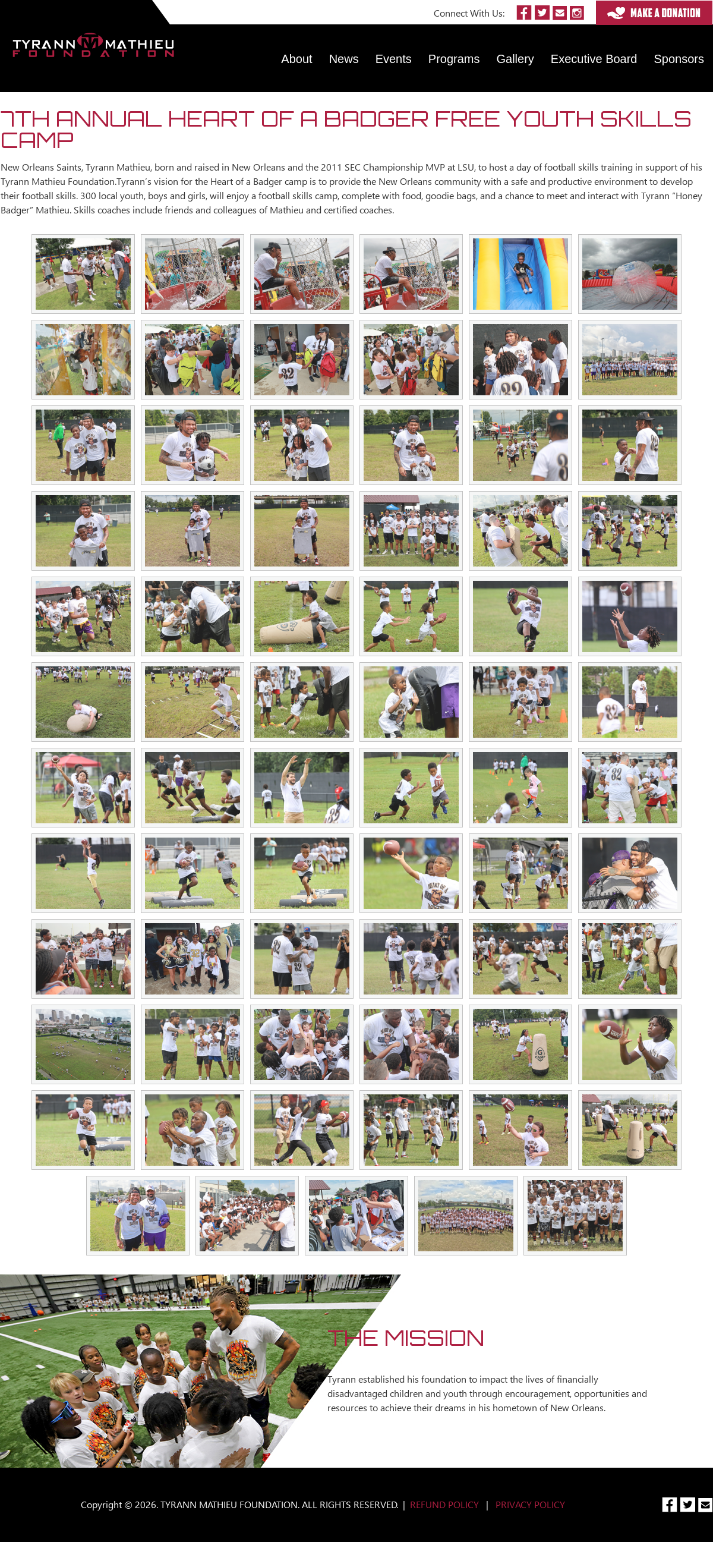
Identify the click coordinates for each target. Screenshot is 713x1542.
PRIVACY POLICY (530, 1504)
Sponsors (679, 58)
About (296, 58)
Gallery (515, 58)
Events (394, 58)
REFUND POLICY (444, 1504)
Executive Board (594, 58)
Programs (454, 58)
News (344, 58)
